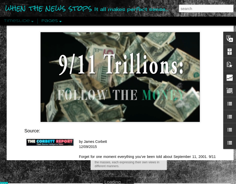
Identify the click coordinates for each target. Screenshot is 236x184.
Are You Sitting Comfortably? (124, 130)
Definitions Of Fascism (189, 100)
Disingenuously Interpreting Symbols (200, 82)
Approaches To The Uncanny (194, 109)
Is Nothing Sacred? (114, 64)
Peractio (21, 118)
